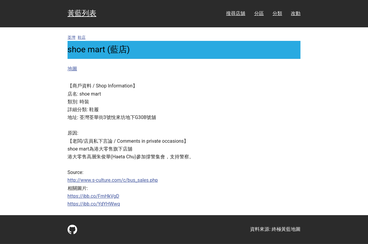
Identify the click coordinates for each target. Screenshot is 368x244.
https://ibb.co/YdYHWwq (94, 204)
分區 (259, 13)
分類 (277, 13)
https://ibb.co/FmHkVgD (93, 196)
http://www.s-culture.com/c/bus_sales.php (113, 180)
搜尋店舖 (235, 13)
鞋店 (82, 37)
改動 (295, 13)
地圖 (72, 69)
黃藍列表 (82, 13)
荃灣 (71, 37)
